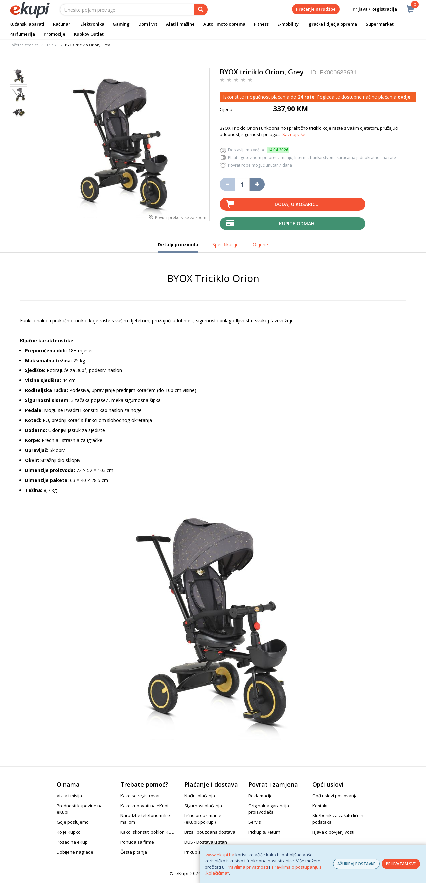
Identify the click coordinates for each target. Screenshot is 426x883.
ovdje (404, 97)
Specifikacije (225, 244)
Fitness (261, 24)
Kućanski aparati (26, 24)
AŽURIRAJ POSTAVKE (356, 864)
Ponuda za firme (137, 842)
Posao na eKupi (73, 842)
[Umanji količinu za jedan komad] (227, 184)
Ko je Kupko (69, 832)
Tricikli (52, 44)
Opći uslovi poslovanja (335, 796)
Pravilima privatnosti (247, 867)
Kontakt (320, 806)
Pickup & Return (264, 832)
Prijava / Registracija (370, 9)
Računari (62, 24)
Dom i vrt (147, 24)
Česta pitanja (133, 852)
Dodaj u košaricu (297, 204)
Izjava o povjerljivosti (333, 832)
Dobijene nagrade (75, 852)
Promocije (54, 34)
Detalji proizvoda (178, 247)
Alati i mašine (180, 24)
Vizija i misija (69, 796)
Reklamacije (260, 796)
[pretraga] (201, 9)
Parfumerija (22, 34)
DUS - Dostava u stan (205, 842)
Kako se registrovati (140, 796)
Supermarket (380, 24)
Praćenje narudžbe (316, 9)
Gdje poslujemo (73, 822)
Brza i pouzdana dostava (209, 832)
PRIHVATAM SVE (401, 864)
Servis (254, 822)
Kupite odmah (296, 224)
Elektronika (92, 24)
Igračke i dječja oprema (332, 24)
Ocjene (260, 244)
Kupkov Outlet (89, 34)
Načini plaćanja (199, 796)
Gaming (121, 24)
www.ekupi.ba (220, 855)
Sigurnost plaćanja (203, 806)
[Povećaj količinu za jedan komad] (257, 184)
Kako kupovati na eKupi (144, 806)
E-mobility (288, 24)
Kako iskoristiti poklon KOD (147, 832)
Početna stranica (24, 44)
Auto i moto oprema (224, 24)
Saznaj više (293, 134)
